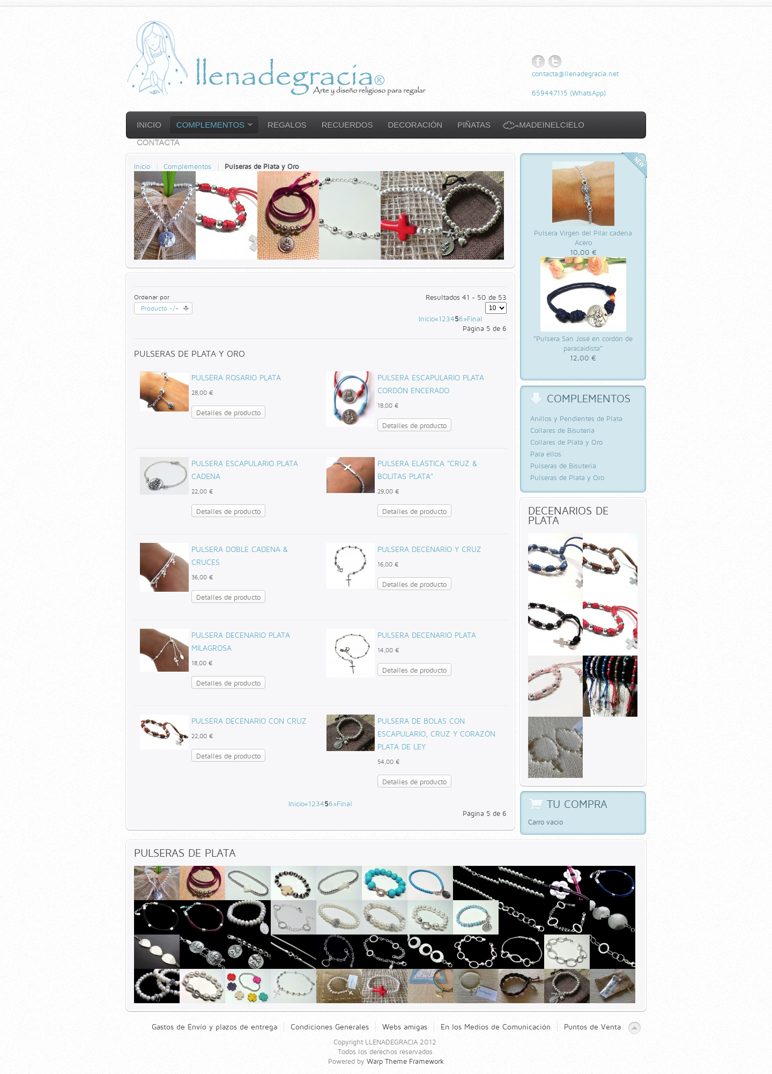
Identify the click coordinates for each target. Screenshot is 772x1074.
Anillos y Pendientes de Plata (576, 418)
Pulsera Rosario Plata (236, 377)
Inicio (142, 166)
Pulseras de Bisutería (563, 465)
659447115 (550, 93)
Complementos (187, 166)
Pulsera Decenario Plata (426, 634)
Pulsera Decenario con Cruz (249, 720)
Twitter (555, 62)
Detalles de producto (228, 412)
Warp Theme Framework (405, 1061)
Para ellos (545, 454)
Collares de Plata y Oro (566, 442)
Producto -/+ (160, 308)
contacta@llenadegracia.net (575, 73)
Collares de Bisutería (562, 430)
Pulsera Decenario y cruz (429, 549)
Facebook (538, 62)
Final (474, 318)
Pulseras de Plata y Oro (567, 477)
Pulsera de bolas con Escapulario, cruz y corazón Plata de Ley (436, 733)
